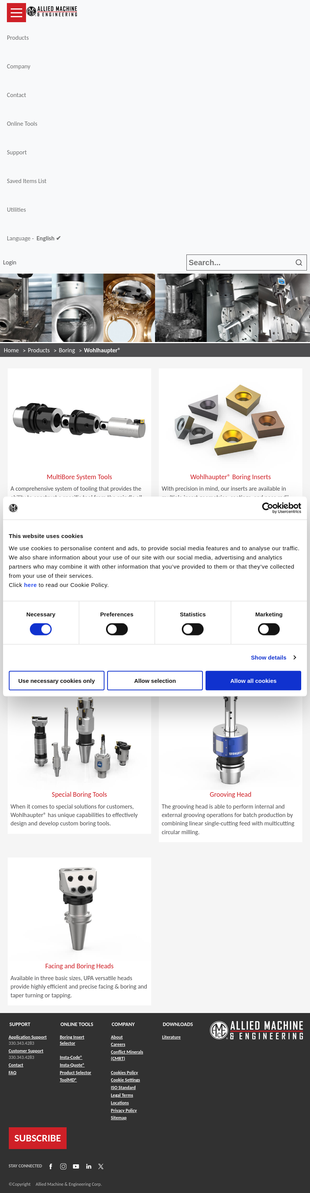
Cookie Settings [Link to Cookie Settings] (125, 1080)
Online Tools (22, 123)
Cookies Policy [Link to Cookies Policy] (124, 1072)
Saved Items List (26, 181)
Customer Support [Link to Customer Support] (26, 1051)
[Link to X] (100, 1166)
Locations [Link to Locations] (120, 1102)
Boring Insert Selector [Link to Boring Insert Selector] (72, 1040)
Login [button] (11, 262)
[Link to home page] (51, 12)
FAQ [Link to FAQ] (12, 1072)
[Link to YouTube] (75, 1166)
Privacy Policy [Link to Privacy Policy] (124, 1110)
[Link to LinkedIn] (87, 1166)
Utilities (16, 209)
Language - (34, 238)
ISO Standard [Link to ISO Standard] (123, 1087)
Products (18, 37)
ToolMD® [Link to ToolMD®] (68, 1080)
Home (11, 350)
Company (18, 66)
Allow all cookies (253, 680)
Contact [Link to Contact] (16, 1065)
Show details (269, 657)
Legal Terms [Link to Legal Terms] (122, 1095)
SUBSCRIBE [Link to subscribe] (38, 1138)
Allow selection (155, 680)
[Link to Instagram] (62, 1166)
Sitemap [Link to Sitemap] (119, 1117)
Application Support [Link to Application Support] (28, 1037)
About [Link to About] (117, 1037)
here (30, 584)
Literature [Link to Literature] (171, 1037)
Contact (16, 95)
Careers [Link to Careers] (118, 1044)
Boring (67, 350)
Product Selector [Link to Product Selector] (75, 1072)
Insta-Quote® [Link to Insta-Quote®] (72, 1065)
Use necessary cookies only (56, 680)
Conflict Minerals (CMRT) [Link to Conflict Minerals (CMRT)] (127, 1055)
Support (17, 152)
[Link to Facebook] (49, 1166)
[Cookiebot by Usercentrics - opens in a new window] (267, 508)
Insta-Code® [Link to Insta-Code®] (71, 1057)
